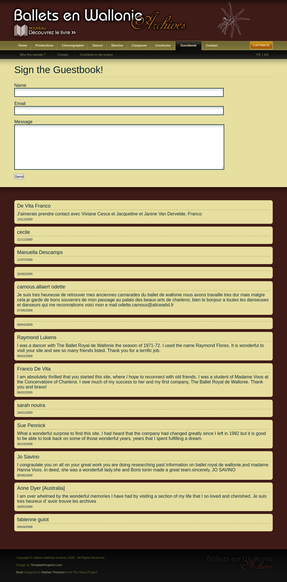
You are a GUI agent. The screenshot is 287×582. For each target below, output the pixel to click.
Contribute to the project (96, 54)
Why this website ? (33, 54)
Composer (139, 45)
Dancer (97, 45)
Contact (211, 45)
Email (20, 103)
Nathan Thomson (53, 572)
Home (22, 45)
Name (20, 85)
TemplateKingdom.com (46, 565)
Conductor (163, 45)
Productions (45, 45)
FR (258, 54)
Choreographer (73, 45)
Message (23, 121)
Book (19, 572)
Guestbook (188, 45)
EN (266, 54)
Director (117, 45)
